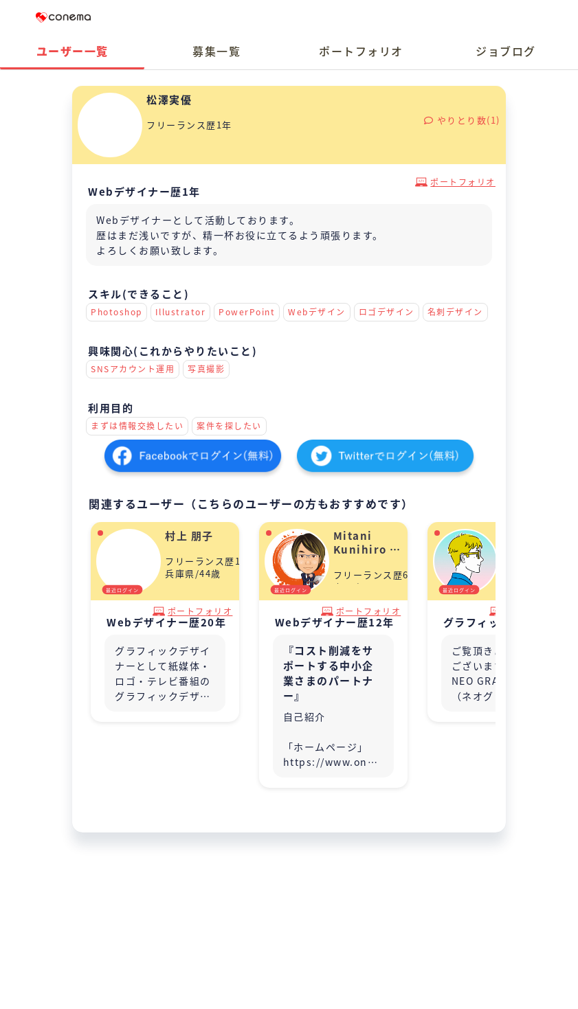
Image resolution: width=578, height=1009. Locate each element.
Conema (63, 17)
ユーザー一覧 (72, 51)
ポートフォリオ (361, 51)
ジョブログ (506, 51)
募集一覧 (216, 51)
